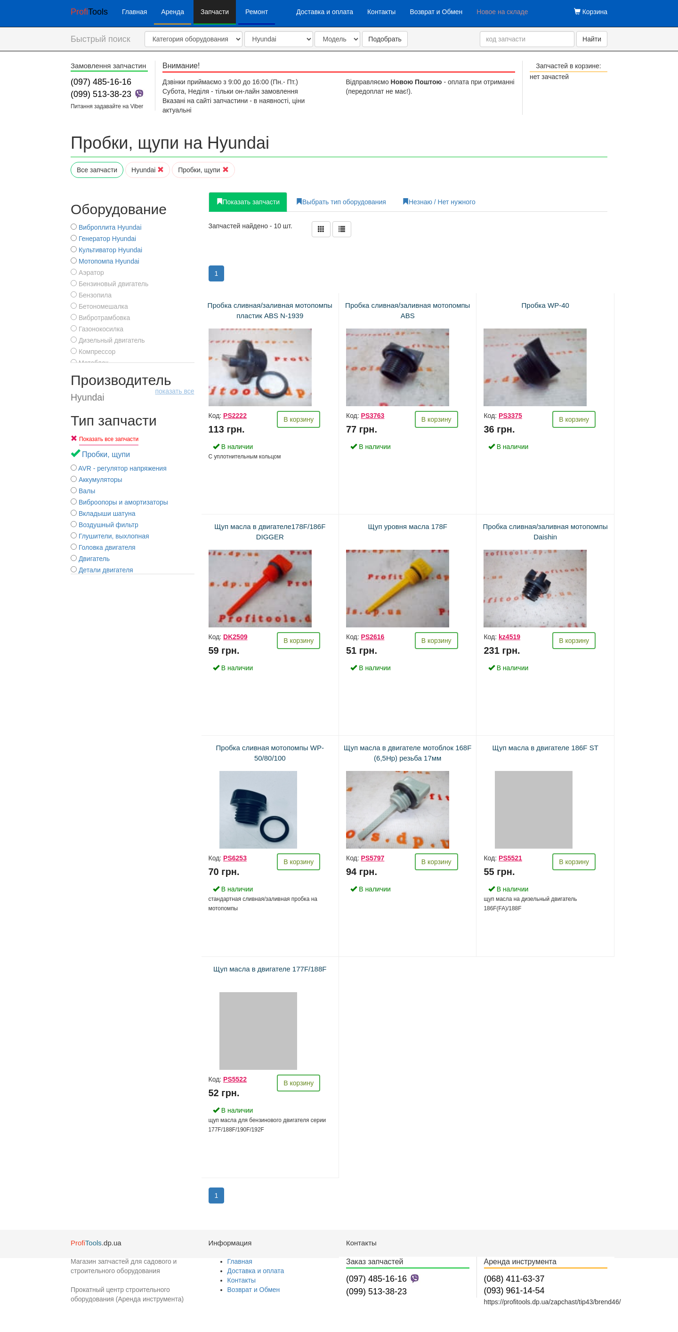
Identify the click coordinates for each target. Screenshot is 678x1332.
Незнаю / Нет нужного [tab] (439, 202)
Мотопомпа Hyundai (105, 261)
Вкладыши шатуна (103, 513)
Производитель (132, 387)
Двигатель (90, 558)
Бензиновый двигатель (109, 284)
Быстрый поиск (100, 39)
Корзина (590, 12)
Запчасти (215, 12)
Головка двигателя (103, 547)
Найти (591, 39)
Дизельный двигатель (108, 340)
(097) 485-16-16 (101, 82)
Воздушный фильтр (104, 525)
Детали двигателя (102, 570)
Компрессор (93, 351)
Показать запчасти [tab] (248, 202)
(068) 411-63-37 (514, 1279)
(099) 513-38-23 (101, 94)
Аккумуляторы (96, 479)
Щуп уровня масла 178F (407, 526)
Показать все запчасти (108, 439)
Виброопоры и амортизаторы (119, 502)
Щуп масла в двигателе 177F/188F (269, 969)
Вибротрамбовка (100, 317)
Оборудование (119, 209)
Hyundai (147, 170)
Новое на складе (502, 12)
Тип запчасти (114, 420)
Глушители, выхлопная (110, 536)
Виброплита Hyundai (106, 227)
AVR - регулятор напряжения (119, 468)
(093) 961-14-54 (514, 1290)
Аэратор (87, 272)
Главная (134, 12)
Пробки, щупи (203, 170)
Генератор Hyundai (103, 238)
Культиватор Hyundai (106, 250)
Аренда (172, 12)
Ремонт (256, 12)
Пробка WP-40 (545, 305)
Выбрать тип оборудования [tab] (341, 202)
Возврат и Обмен (436, 12)
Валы (83, 491)
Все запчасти (97, 170)
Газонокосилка (97, 329)
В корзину (298, 419)
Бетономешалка (99, 306)
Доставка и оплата (324, 12)
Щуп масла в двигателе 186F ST (545, 748)
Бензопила (91, 295)
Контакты (381, 12)
